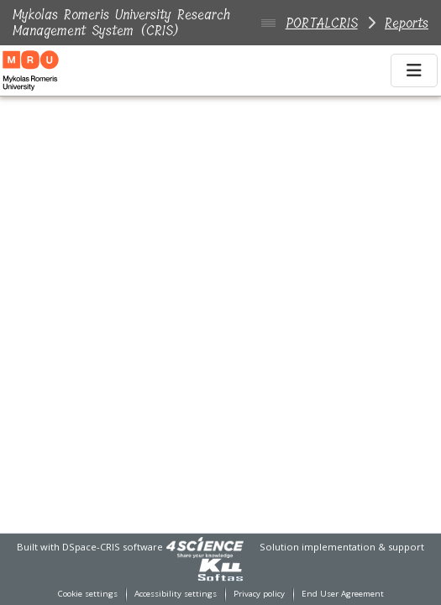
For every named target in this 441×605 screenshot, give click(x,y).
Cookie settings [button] (88, 593)
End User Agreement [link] (343, 593)
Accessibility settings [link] (175, 593)
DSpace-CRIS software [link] (112, 546)
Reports (406, 23)
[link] (205, 546)
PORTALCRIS (322, 23)
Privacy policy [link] (259, 593)
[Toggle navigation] (414, 70)
